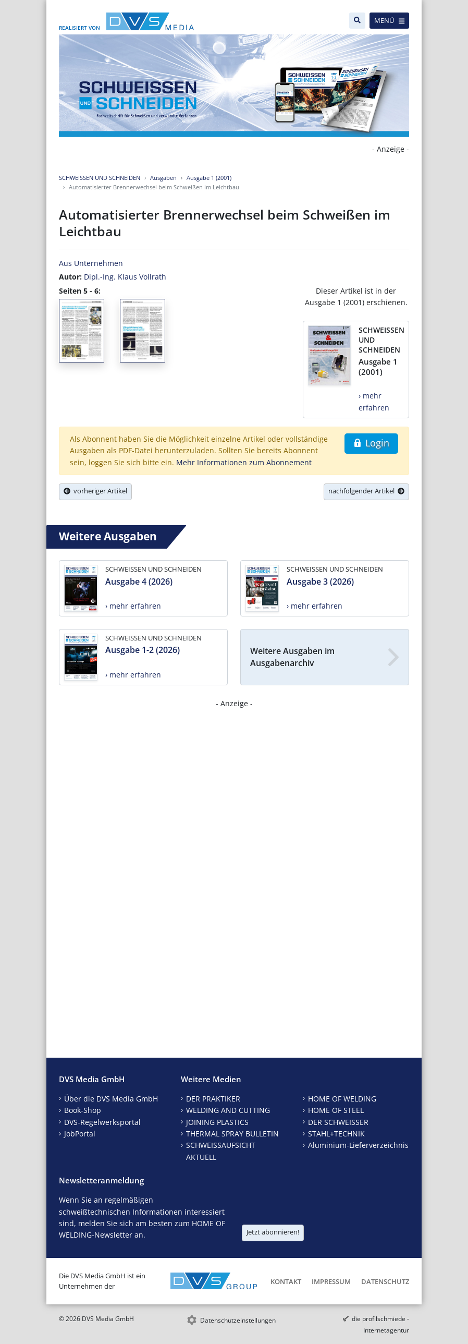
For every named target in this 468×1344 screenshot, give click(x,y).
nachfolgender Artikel (366, 490)
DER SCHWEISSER (338, 1122)
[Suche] (357, 21)
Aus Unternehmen (91, 263)
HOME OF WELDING (342, 1099)
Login (371, 443)
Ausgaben (163, 177)
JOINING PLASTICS (217, 1122)
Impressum (331, 1281)
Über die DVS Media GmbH (111, 1099)
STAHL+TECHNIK (336, 1134)
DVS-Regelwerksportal (102, 1122)
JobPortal (79, 1134)
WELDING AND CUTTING (228, 1110)
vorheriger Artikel (95, 490)
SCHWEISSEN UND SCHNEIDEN (99, 177)
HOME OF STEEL (336, 1110)
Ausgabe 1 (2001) (209, 177)
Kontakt (285, 1281)
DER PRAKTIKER (213, 1099)
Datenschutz (385, 1281)
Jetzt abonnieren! (273, 1232)
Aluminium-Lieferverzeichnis (358, 1145)
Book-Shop (82, 1110)
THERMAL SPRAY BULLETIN (232, 1134)
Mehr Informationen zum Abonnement (244, 462)
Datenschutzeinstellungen (238, 1320)
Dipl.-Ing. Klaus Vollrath (125, 277)
